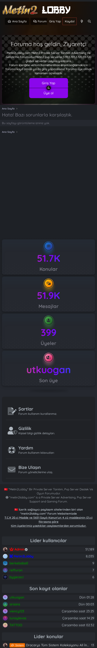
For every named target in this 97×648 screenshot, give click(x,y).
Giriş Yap (48, 83)
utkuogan (48, 370)
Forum (42, 21)
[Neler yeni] (81, 21)
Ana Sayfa (19, 21)
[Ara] (89, 21)
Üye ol (48, 93)
